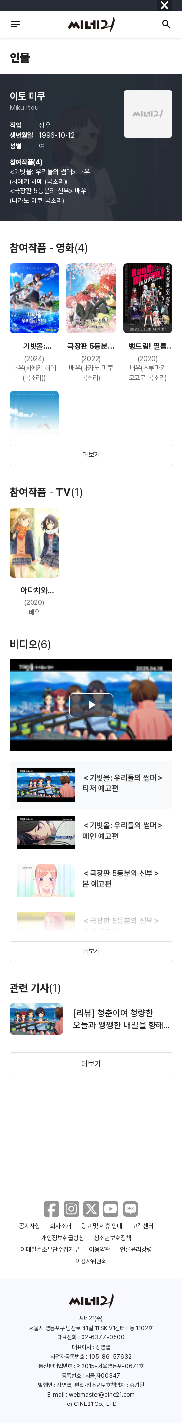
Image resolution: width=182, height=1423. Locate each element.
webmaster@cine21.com (102, 1394)
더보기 (91, 454)
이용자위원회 (91, 1261)
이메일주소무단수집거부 (49, 1249)
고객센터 (142, 1226)
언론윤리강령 (136, 1249)
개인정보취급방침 (62, 1237)
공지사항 (29, 1226)
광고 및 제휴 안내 (102, 1226)
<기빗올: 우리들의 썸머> (43, 172)
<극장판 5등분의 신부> (41, 191)
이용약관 (99, 1249)
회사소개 (60, 1226)
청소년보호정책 (112, 1237)
